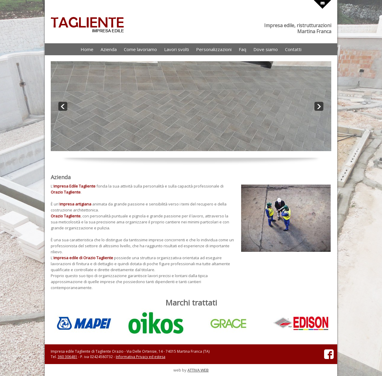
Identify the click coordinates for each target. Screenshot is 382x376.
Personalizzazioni (214, 49)
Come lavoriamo (140, 49)
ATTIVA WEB (198, 370)
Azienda (109, 49)
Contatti (293, 49)
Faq (242, 49)
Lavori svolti (176, 49)
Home (87, 49)
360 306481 (67, 356)
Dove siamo (265, 49)
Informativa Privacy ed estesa (140, 356)
